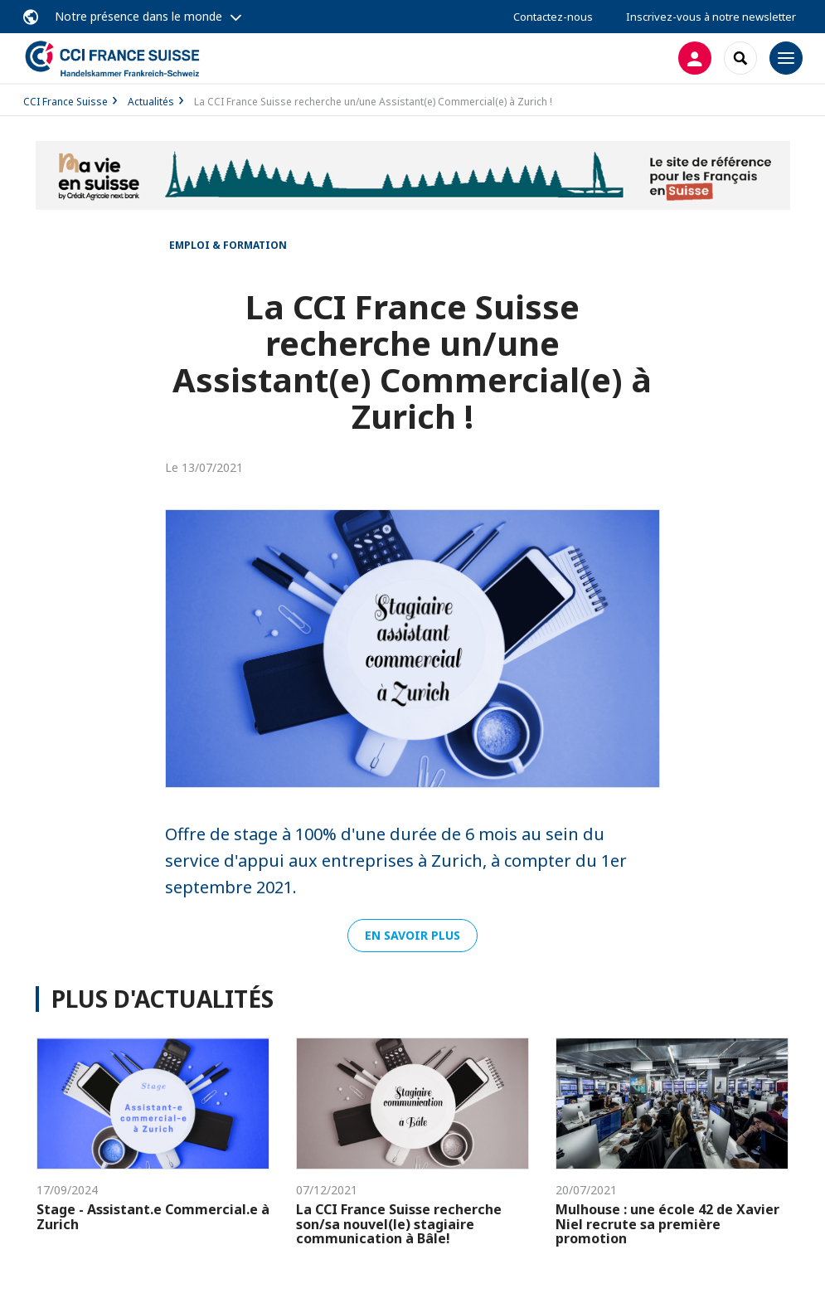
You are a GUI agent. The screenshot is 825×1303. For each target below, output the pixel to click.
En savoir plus (412, 935)
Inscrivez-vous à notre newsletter (711, 16)
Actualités (151, 102)
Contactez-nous (553, 16)
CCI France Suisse (65, 102)
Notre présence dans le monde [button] (138, 16)
